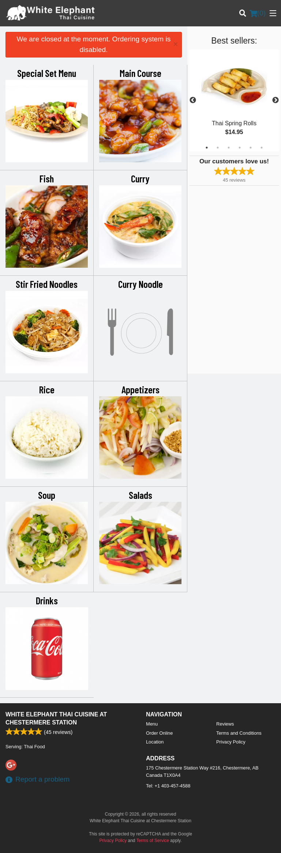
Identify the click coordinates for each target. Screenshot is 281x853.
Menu (152, 724)
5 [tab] (250, 147)
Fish (47, 178)
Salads (140, 495)
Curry (140, 178)
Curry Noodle (140, 284)
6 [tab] (261, 147)
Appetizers (140, 389)
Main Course (140, 73)
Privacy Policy (231, 742)
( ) (258, 13)
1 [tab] (206, 147)
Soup (46, 495)
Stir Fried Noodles (47, 284)
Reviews (225, 724)
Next (275, 100)
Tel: (168, 786)
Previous (192, 100)
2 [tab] (217, 147)
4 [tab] (239, 147)
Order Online (159, 733)
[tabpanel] (234, 100)
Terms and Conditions (239, 733)
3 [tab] (228, 147)
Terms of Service (152, 840)
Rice (47, 389)
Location (155, 742)
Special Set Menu (46, 73)
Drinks (47, 600)
